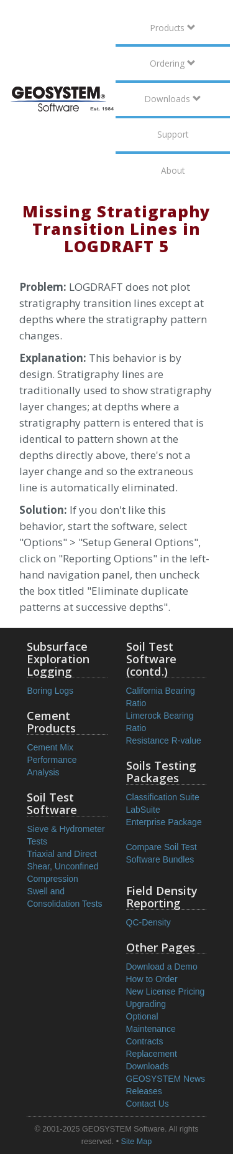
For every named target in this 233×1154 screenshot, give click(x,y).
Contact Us (147, 1104)
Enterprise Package (164, 822)
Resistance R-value (163, 740)
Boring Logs (50, 691)
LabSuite (143, 810)
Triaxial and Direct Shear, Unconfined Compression (62, 866)
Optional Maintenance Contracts (151, 1028)
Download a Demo (162, 967)
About (173, 170)
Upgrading (146, 1004)
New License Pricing (165, 991)
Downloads (173, 99)
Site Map (136, 1141)
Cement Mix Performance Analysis (51, 759)
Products (173, 28)
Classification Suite (162, 797)
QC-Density (148, 922)
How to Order (152, 979)
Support (172, 134)
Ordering (173, 63)
